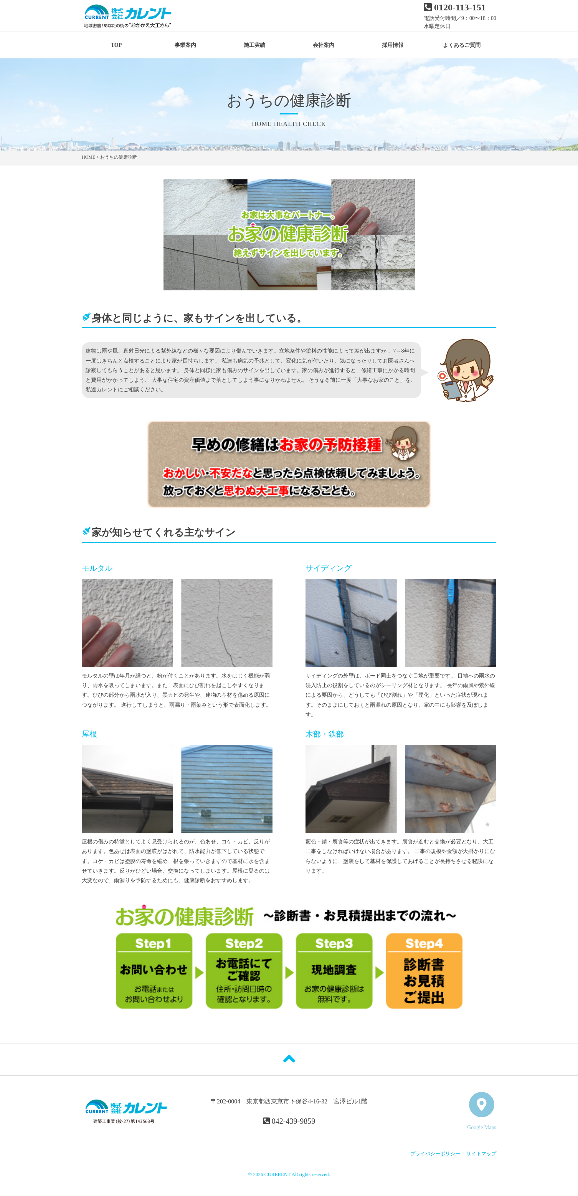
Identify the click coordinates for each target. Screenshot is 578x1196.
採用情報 (392, 45)
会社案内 (323, 45)
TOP (116, 45)
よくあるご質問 (462, 45)
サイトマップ (481, 1153)
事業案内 (185, 45)
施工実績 (254, 45)
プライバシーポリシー (435, 1153)
